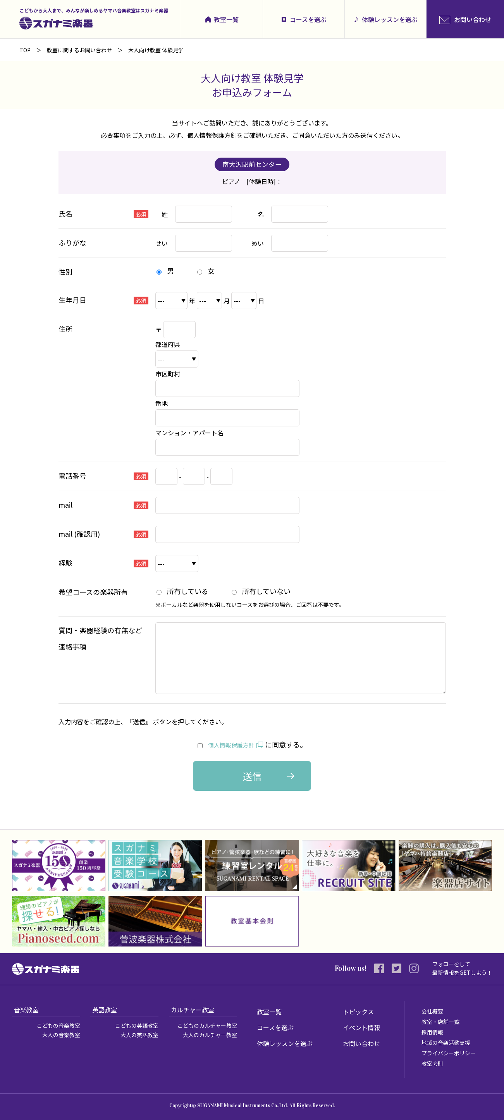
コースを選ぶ (308, 19)
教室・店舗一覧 (440, 1022)
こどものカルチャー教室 (207, 1025)
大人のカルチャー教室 (210, 1035)
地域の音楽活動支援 (445, 1042)
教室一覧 (226, 19)
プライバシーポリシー (448, 1053)
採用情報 (432, 1032)
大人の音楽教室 (61, 1035)
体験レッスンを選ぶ (390, 19)
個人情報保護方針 (231, 744)
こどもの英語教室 (136, 1025)
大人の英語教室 (139, 1035)
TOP (25, 50)
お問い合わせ (361, 1043)
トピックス (358, 1011)
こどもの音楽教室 (58, 1025)
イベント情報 (361, 1027)
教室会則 (432, 1063)
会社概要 (432, 1011)
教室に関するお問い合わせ (79, 50)
